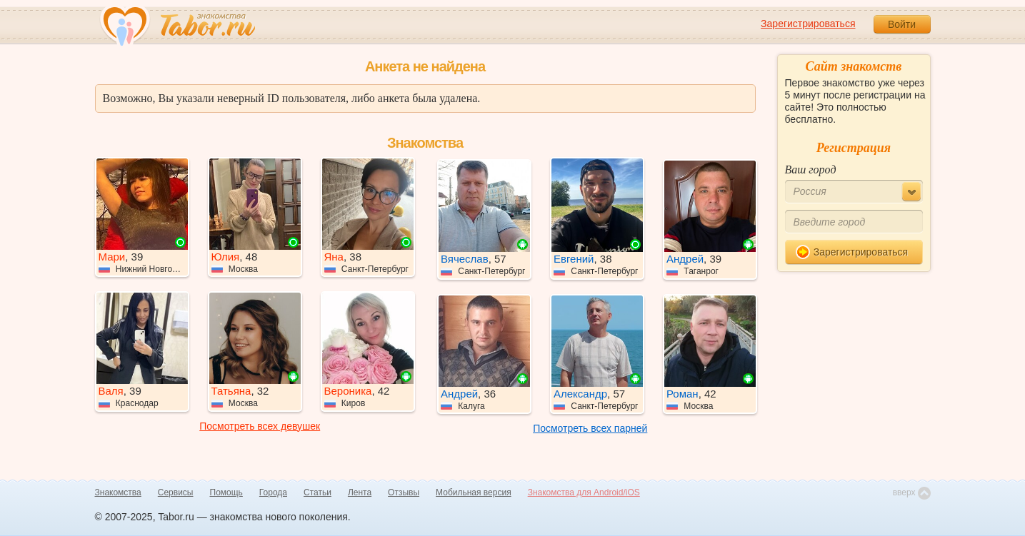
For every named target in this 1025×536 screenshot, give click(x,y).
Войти (902, 24)
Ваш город (810, 169)
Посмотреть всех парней (590, 428)
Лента (359, 492)
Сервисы (176, 492)
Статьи (317, 492)
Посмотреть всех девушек (259, 426)
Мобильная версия (473, 492)
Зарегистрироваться (808, 23)
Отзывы (403, 492)
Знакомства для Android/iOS (584, 492)
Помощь (226, 492)
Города (273, 492)
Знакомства (118, 492)
